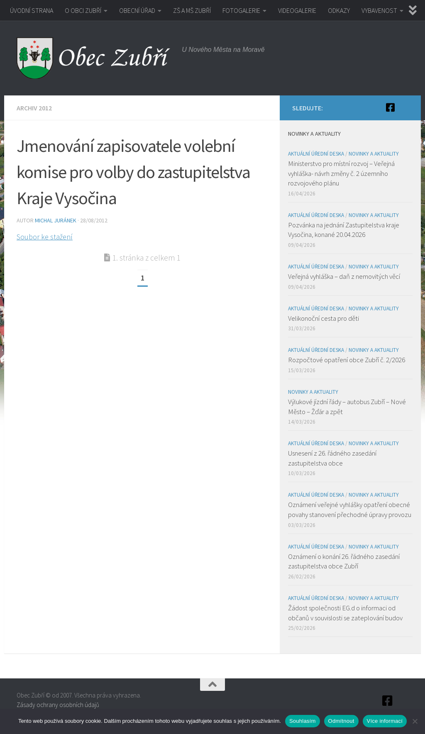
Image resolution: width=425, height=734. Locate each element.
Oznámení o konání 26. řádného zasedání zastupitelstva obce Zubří (344, 561)
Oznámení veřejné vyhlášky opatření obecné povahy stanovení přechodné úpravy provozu (349, 509)
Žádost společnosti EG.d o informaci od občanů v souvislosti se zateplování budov (345, 612)
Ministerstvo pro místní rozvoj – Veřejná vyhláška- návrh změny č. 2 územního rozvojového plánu (341, 173)
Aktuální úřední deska (316, 153)
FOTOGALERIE (241, 10)
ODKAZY (339, 10)
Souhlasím (302, 721)
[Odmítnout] (414, 721)
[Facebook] (390, 107)
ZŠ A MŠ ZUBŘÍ (192, 10)
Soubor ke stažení (45, 236)
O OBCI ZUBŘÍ (83, 10)
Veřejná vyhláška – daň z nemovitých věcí (344, 276)
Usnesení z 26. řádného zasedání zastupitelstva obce (332, 458)
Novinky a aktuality (374, 153)
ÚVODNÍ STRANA (31, 10)
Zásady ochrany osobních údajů (58, 705)
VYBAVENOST (379, 10)
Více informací (385, 721)
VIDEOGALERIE (297, 10)
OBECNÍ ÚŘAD (137, 10)
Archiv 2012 (34, 108)
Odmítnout (341, 721)
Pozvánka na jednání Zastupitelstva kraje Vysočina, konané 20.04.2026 (343, 229)
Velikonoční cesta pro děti (323, 318)
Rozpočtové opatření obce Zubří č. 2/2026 (346, 359)
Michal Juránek (55, 220)
